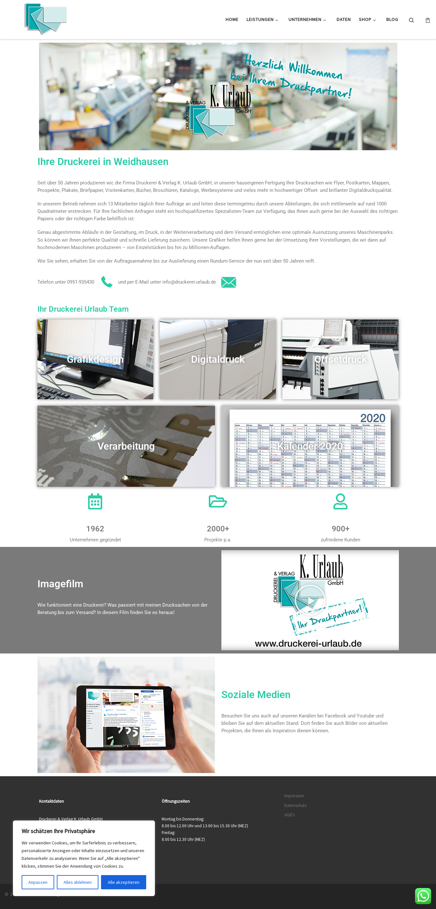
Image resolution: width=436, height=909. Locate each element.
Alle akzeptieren (123, 882)
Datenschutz (295, 805)
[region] (84, 858)
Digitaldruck (218, 359)
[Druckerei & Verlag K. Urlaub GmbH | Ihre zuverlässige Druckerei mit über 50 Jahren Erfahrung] (45, 18)
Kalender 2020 (310, 446)
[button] (310, 600)
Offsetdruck (340, 359)
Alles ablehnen (78, 882)
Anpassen (37, 882)
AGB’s (289, 815)
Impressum (294, 796)
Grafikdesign (95, 359)
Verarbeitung (126, 446)
